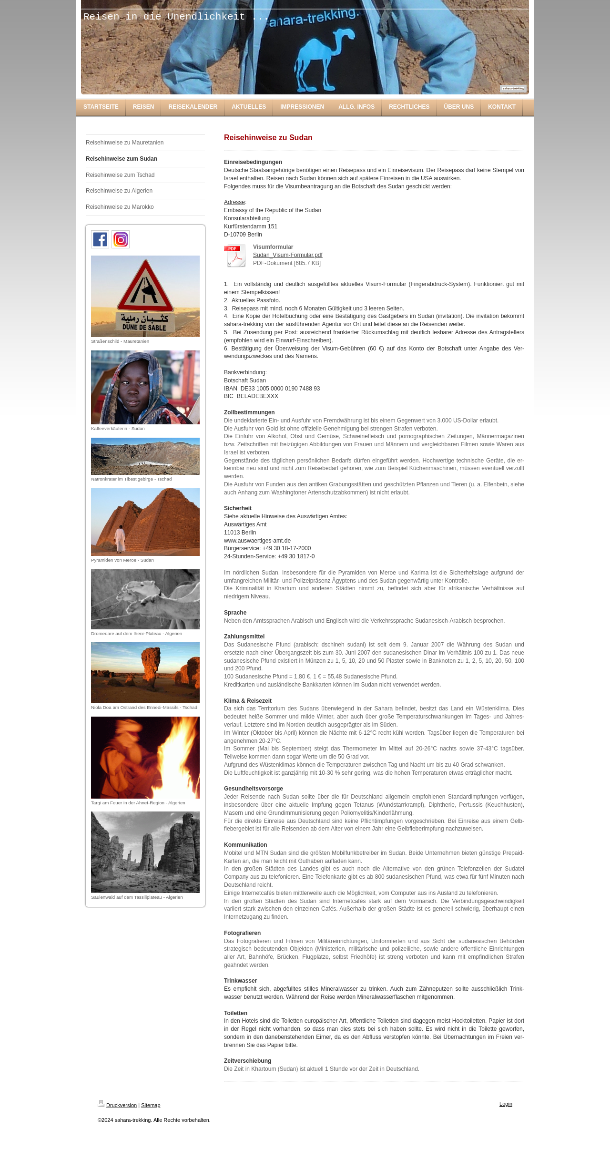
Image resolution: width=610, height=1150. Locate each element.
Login (505, 1104)
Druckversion (117, 1105)
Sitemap (150, 1105)
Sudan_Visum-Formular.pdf (288, 255)
